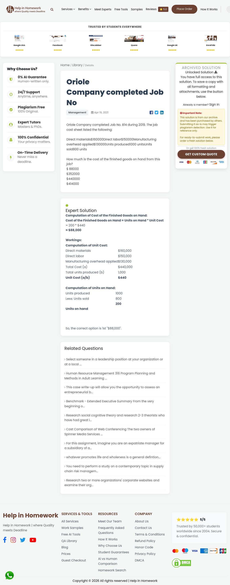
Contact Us (143, 528)
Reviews (157, 9)
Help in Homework (30, 515)
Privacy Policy (145, 554)
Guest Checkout (73, 560)
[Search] (52, 9)
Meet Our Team (110, 521)
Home (65, 65)
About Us (142, 521)
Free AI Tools (70, 534)
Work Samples (72, 528)
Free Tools (121, 9)
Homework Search (112, 570)
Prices (66, 554)
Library (77, 65)
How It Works (208, 9)
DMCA (139, 560)
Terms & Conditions (150, 534)
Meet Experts (102, 9)
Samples (137, 9)
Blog (64, 547)
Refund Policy (145, 541)
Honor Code (144, 547)
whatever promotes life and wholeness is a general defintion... (113, 457)
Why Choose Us (110, 546)
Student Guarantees (113, 552)
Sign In (214, 104)
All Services (69, 521)
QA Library (69, 541)
